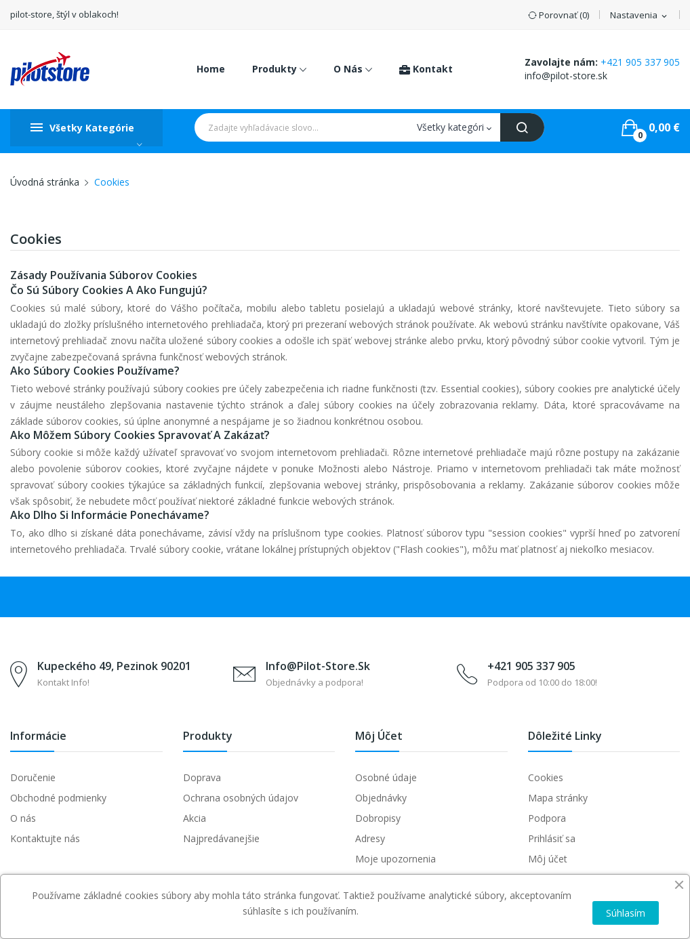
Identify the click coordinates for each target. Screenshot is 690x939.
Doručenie (33, 777)
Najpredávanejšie (221, 838)
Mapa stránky (558, 797)
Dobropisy (378, 818)
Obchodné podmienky (58, 797)
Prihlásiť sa (551, 838)
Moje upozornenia (395, 858)
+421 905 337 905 (640, 62)
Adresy (370, 838)
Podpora (547, 818)
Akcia (194, 818)
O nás (23, 818)
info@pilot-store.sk (566, 75)
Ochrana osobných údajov (240, 797)
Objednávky (381, 797)
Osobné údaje (386, 777)
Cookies (545, 777)
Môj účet (547, 858)
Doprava (202, 777)
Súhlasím (625, 912)
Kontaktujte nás (45, 838)
